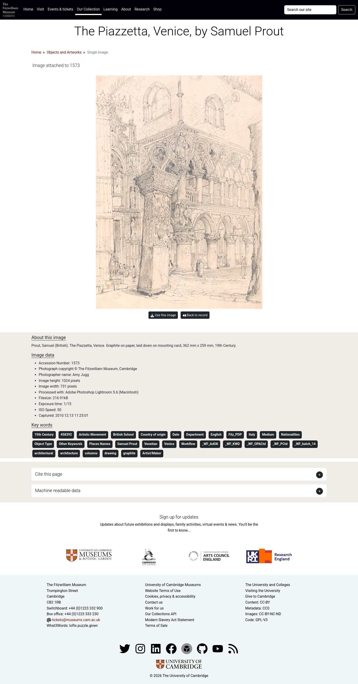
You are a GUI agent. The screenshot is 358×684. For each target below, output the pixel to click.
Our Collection (88, 9)
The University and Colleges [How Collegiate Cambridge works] (267, 585)
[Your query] (310, 9)
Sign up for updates (179, 517)
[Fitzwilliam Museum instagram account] (140, 648)
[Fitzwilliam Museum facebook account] (156, 648)
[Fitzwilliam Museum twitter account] (125, 648)
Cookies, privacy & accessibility (170, 596)
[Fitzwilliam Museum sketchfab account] (187, 648)
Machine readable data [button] (57, 490)
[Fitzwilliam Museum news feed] (233, 648)
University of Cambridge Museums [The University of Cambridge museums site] (173, 585)
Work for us (154, 608)
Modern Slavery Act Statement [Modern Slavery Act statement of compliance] (169, 620)
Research (142, 9)
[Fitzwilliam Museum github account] (202, 648)
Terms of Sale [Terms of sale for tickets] (156, 625)
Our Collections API (160, 614)
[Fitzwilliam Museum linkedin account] (171, 648)
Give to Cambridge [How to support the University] (260, 596)
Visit (40, 9)
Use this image (163, 315)
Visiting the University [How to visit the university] (262, 591)
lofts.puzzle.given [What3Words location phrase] (83, 625)
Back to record (195, 315)
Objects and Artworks (64, 52)
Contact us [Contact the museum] (154, 602)
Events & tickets (60, 9)
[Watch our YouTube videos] (218, 648)
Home (29, 8)
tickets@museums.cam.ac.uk (76, 620)
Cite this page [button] (48, 474)
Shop (157, 9)
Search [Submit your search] (346, 10)
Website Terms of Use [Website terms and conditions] (163, 591)
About (126, 9)
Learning (110, 9)
